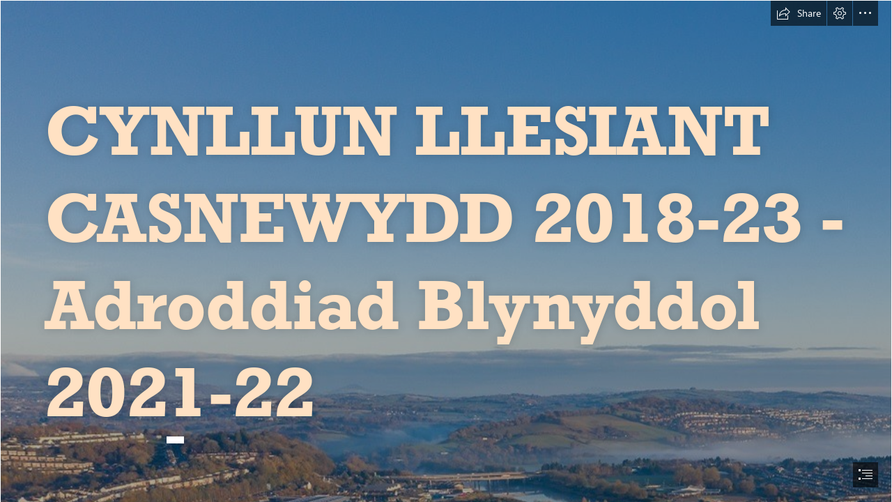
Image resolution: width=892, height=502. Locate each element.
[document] (446, 251)
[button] (798, 13)
